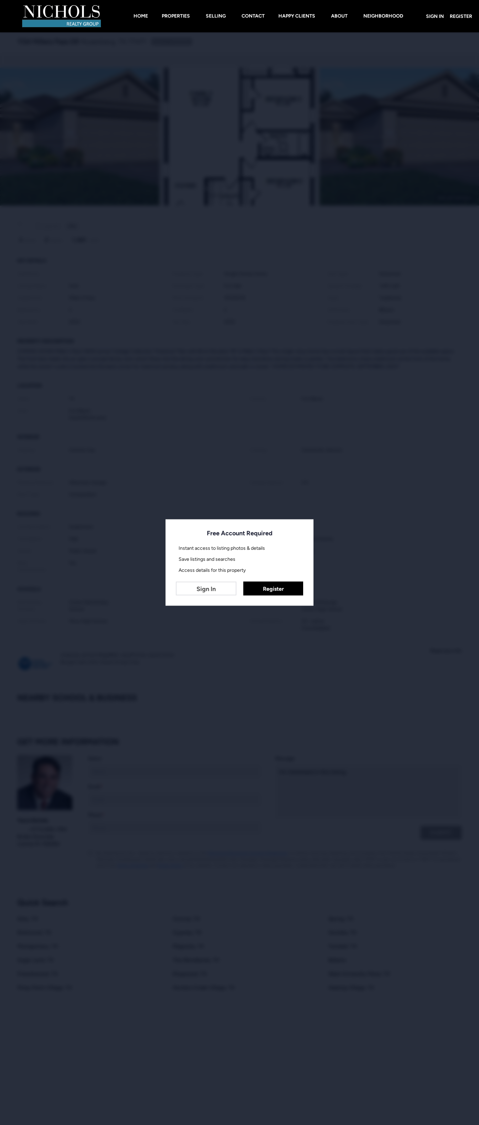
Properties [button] (176, 16)
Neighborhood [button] (383, 16)
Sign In (206, 589)
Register (273, 589)
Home (141, 16)
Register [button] (461, 16)
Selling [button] (216, 16)
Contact (253, 16)
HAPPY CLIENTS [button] (296, 16)
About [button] (339, 16)
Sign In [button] (435, 16)
